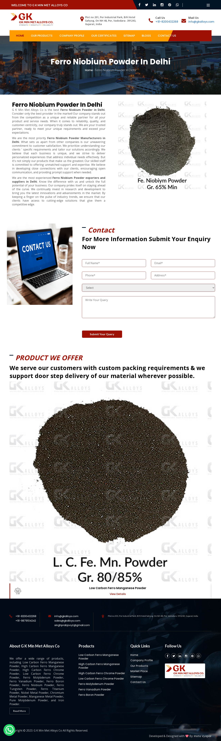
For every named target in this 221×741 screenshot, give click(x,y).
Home (20, 36)
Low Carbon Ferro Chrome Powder (101, 675)
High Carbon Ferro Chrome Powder (102, 670)
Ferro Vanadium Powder (95, 686)
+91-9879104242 (26, 617)
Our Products (41, 36)
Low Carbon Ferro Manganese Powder (117, 585)
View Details (118, 591)
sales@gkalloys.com (67, 617)
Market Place (139, 668)
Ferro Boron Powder (91, 692)
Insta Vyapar (203, 733)
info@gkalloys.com (201, 21)
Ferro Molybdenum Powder (96, 681)
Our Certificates (104, 36)
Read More (19, 707)
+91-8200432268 (166, 21)
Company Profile (71, 36)
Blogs (146, 36)
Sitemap (129, 36)
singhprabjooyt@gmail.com (72, 622)
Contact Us (167, 36)
